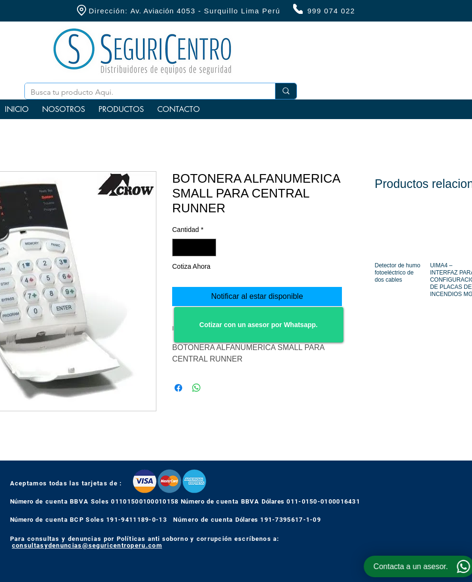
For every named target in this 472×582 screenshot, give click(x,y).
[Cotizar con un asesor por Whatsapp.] (258, 324)
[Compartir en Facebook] (178, 388)
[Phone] (298, 9)
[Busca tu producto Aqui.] (143, 92)
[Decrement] (180, 247)
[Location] (82, 10)
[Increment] (209, 247)
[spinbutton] (194, 247)
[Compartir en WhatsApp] (196, 388)
